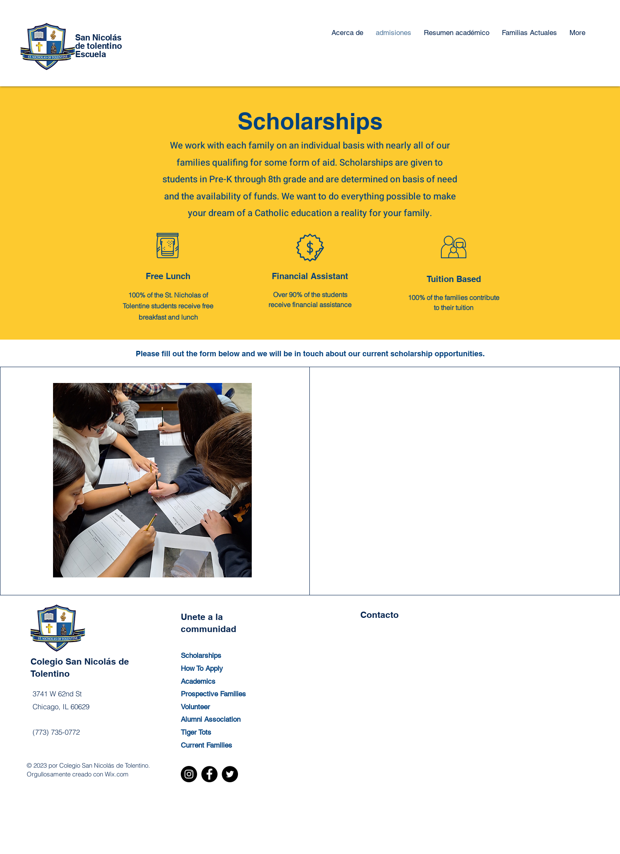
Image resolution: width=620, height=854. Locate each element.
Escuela (90, 54)
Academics (198, 681)
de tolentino (98, 46)
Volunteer (195, 707)
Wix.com (117, 774)
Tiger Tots (196, 732)
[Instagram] (189, 774)
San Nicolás (98, 38)
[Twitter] (230, 774)
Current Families (206, 745)
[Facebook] (209, 774)
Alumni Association (210, 719)
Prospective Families (213, 694)
